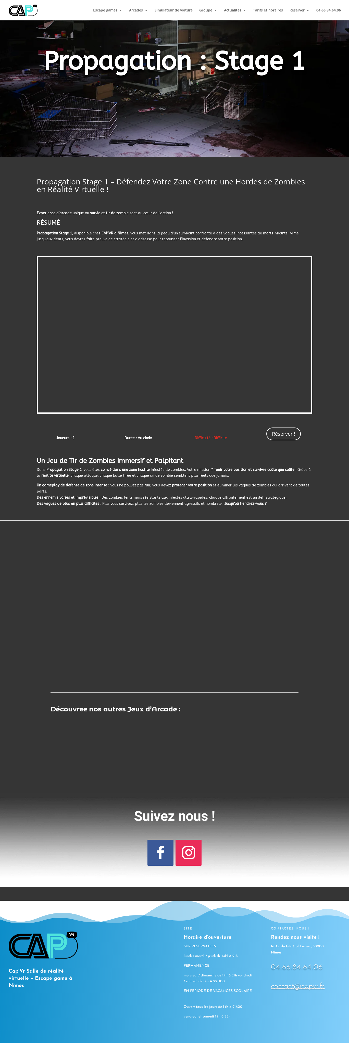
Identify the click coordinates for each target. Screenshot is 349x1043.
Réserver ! (283, 433)
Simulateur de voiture (174, 10)
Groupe (205, 10)
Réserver (297, 10)
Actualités (232, 10)
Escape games (105, 10)
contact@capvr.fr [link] (298, 986)
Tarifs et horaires (268, 10)
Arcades (136, 10)
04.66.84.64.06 (297, 967)
